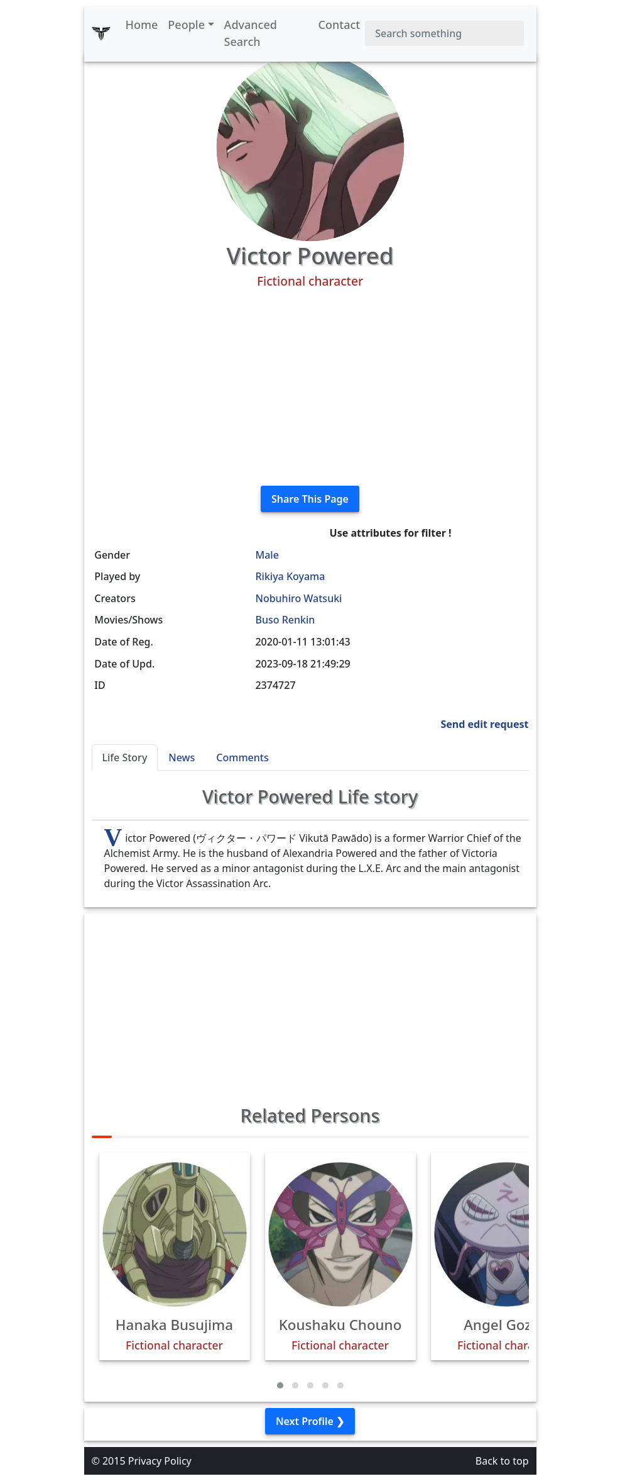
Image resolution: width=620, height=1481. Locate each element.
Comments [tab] (242, 757)
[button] (280, 1385)
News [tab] (181, 757)
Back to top (502, 1461)
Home (142, 24)
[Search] (444, 33)
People (186, 24)
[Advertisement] (310, 387)
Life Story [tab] (125, 757)
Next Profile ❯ (310, 1421)
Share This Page (310, 499)
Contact (339, 24)
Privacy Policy (160, 1461)
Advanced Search (250, 33)
